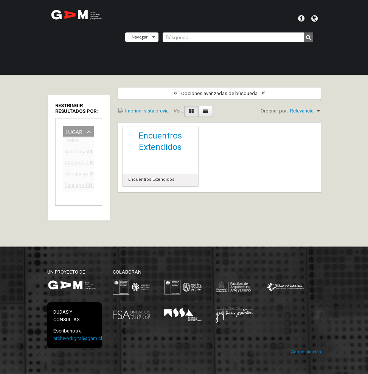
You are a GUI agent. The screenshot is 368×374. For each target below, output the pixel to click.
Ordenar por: (274, 111)
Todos (72, 142)
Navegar (140, 37)
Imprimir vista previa (143, 111)
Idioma (314, 18)
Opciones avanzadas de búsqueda (219, 93)
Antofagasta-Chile (73, 152)
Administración (306, 351)
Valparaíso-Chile (73, 175)
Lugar (73, 131)
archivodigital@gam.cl (77, 338)
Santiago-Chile (73, 186)
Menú (301, 18)
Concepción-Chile (73, 163)
